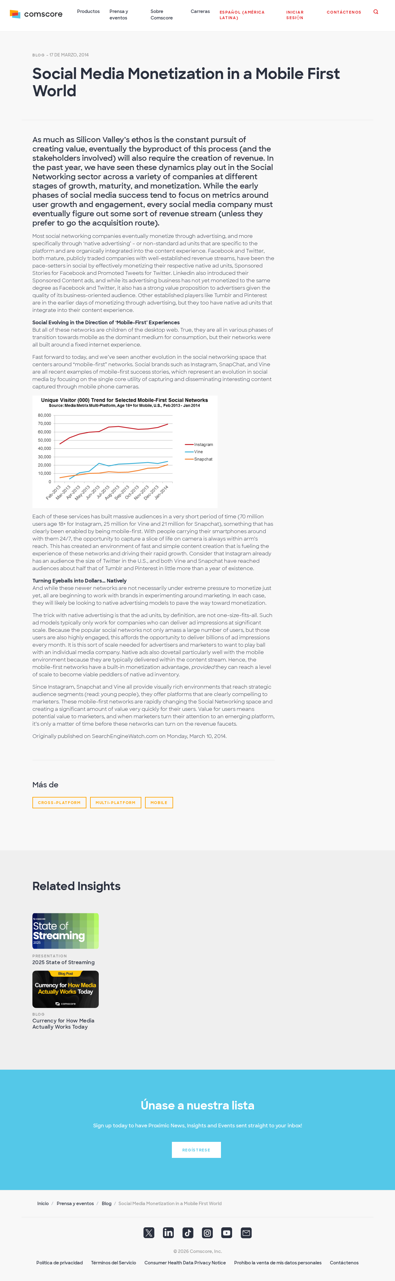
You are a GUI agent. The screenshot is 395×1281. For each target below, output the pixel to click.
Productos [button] (88, 11)
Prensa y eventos (75, 1203)
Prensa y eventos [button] (119, 15)
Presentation (49, 956)
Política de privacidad (59, 1263)
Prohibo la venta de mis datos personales (278, 1263)
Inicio (43, 1203)
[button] (248, 18)
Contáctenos (344, 1263)
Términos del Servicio (113, 1263)
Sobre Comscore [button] (162, 15)
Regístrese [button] (196, 1150)
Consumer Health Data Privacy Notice (185, 1263)
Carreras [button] (200, 11)
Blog (38, 55)
